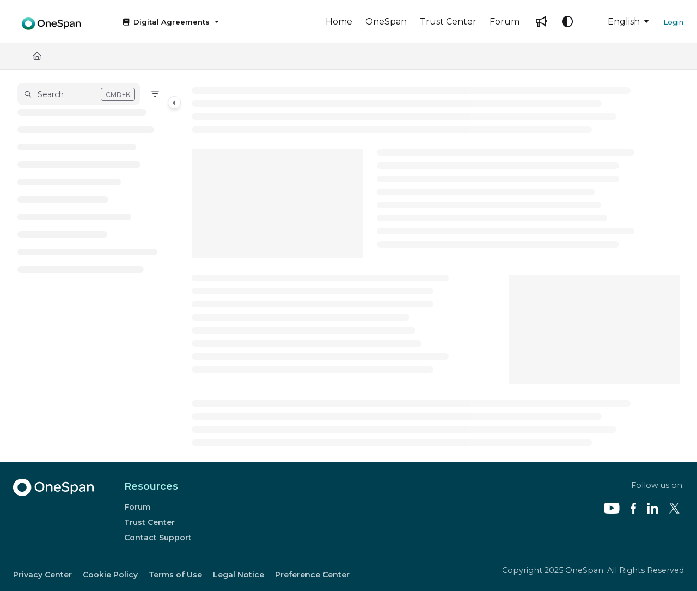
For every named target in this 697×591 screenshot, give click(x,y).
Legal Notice (238, 575)
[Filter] (155, 93)
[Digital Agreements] (170, 22)
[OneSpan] (386, 21)
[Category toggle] (174, 102)
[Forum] (504, 21)
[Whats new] (541, 22)
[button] (78, 94)
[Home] (339, 21)
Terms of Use (175, 575)
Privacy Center (42, 575)
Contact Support (158, 537)
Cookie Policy (110, 575)
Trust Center (149, 522)
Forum (137, 507)
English (616, 21)
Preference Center (312, 575)
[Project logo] (51, 21)
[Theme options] (567, 22)
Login (673, 21)
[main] (435, 266)
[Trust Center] (448, 21)
